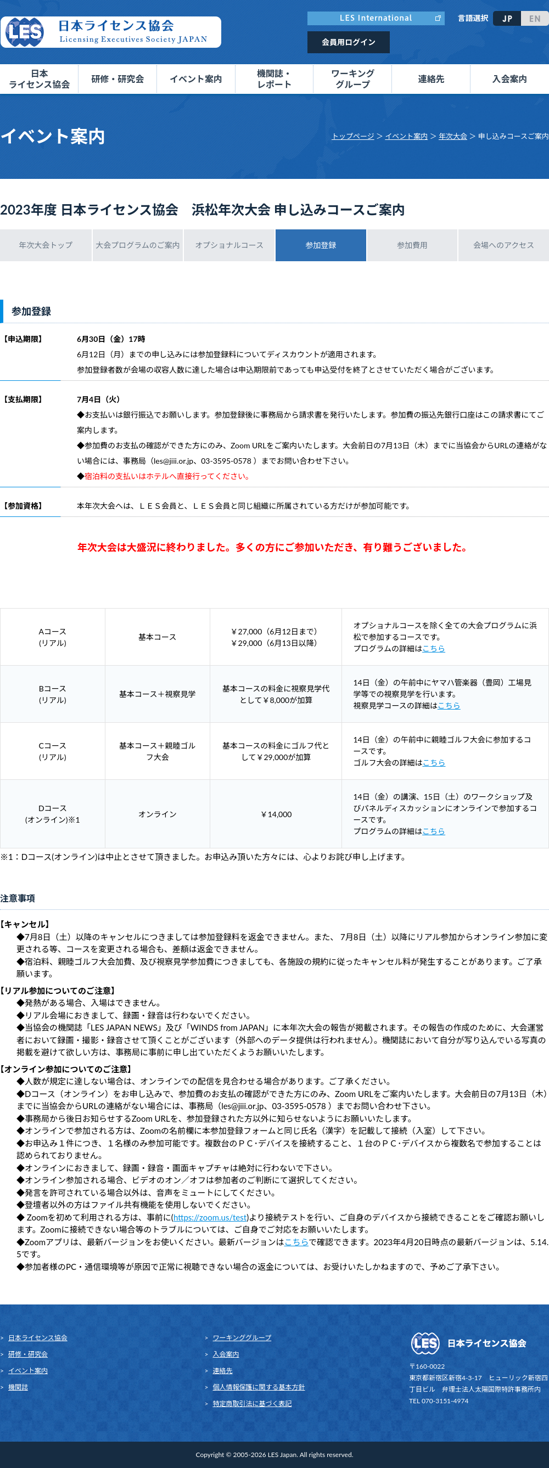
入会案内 (510, 79)
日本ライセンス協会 (38, 1338)
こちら (433, 648)
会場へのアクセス (503, 245)
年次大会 (453, 136)
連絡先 (431, 79)
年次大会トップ (45, 245)
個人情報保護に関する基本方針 (259, 1387)
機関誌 (18, 1387)
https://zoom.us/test (210, 1217)
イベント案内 (406, 136)
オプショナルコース (229, 245)
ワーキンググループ (242, 1338)
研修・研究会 (28, 1354)
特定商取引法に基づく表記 (252, 1403)
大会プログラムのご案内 (138, 245)
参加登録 (320, 245)
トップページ (353, 136)
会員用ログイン (349, 42)
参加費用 (412, 245)
